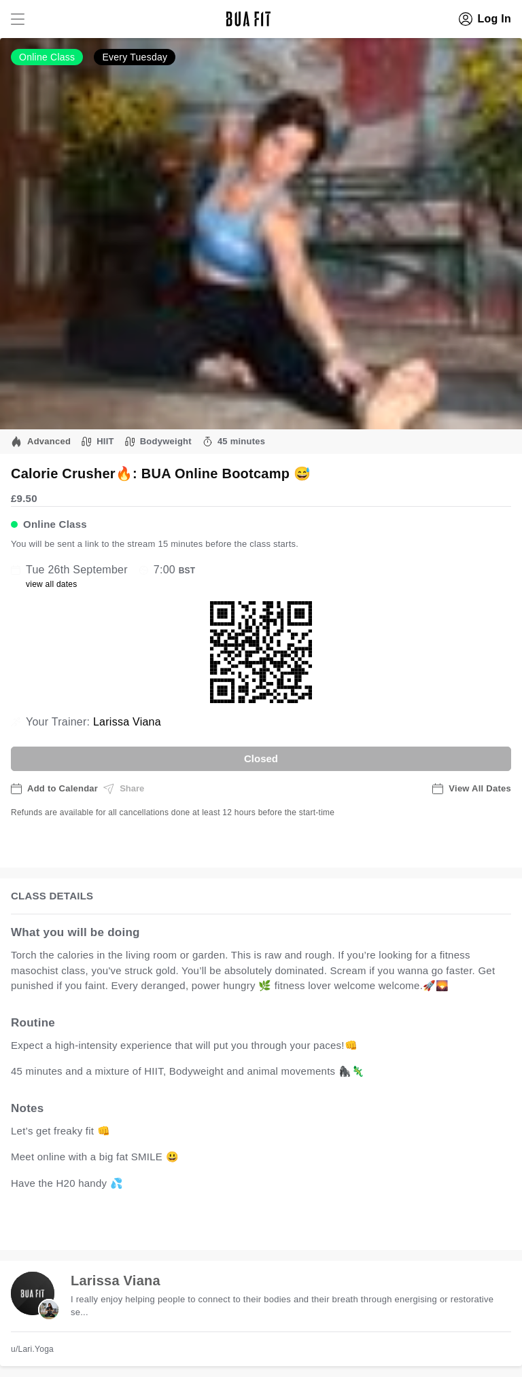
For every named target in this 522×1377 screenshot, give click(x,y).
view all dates (51, 584)
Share (123, 788)
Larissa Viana (127, 722)
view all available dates (286, 1225)
